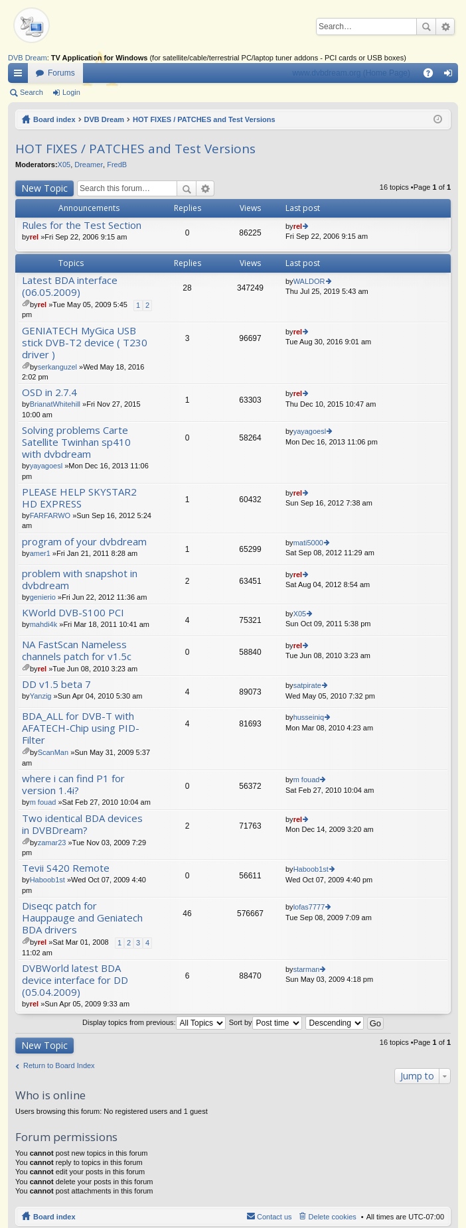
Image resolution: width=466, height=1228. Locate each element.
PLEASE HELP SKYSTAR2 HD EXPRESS (79, 498)
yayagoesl (46, 466)
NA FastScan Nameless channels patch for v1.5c (76, 650)
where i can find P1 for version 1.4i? (73, 784)
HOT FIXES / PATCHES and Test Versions (204, 119)
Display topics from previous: (154, 1022)
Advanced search (445, 26)
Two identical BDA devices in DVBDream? (82, 824)
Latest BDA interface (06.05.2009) (69, 286)
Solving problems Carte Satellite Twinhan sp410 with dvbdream (76, 442)
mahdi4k (44, 624)
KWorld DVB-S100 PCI (73, 612)
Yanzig (41, 696)
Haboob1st (47, 880)
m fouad (43, 802)
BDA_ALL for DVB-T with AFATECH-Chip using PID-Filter (80, 728)
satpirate (307, 685)
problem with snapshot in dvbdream (79, 579)
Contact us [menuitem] (274, 1217)
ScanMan (53, 752)
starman (306, 969)
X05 (64, 165)
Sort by (265, 1022)
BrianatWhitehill (55, 404)
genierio (43, 597)
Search (426, 26)
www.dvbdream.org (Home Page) (351, 73)
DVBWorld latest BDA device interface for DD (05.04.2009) (75, 980)
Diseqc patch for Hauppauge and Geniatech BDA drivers (82, 918)
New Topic (44, 188)
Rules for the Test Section (81, 225)
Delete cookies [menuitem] (332, 1217)
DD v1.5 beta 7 (56, 684)
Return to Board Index (59, 1065)
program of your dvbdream (84, 541)
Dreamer (88, 165)
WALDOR (309, 281)
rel (34, 237)
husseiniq (308, 717)
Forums (61, 73)
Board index (54, 119)
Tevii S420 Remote (66, 868)
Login (71, 92)
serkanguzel (57, 367)
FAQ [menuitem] (432, 75)
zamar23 (52, 843)
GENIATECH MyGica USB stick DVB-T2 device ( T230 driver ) (84, 342)
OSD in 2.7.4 (49, 392)
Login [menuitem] (451, 75)
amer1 (40, 553)
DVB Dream (27, 58)
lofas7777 (309, 907)
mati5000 (308, 543)
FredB (117, 165)
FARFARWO (50, 515)
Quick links (20, 75)
